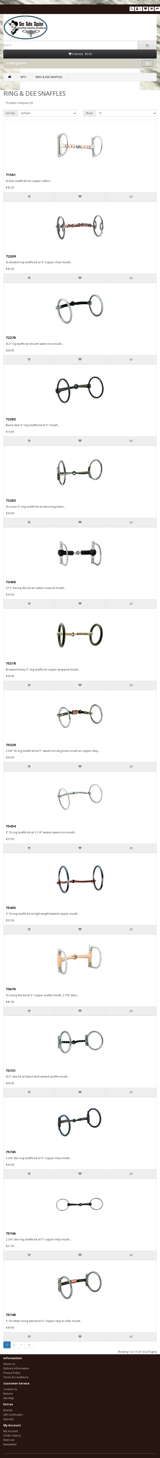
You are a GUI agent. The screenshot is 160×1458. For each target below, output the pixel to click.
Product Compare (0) (19, 103)
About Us (9, 1364)
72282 (11, 419)
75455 (11, 907)
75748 (11, 1314)
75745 (11, 1152)
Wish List (8, 1440)
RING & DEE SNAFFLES (49, 77)
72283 (11, 500)
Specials (8, 1419)
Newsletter (10, 1444)
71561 (11, 174)
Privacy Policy (11, 1373)
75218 (11, 663)
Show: (89, 113)
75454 (11, 826)
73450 (11, 582)
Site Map (8, 1398)
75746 (11, 1233)
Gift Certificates (13, 1415)
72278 (11, 337)
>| (29, 1345)
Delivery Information (16, 1368)
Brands (7, 1410)
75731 (11, 1070)
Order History (12, 1435)
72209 (11, 256)
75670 (11, 989)
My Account (10, 1431)
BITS (23, 77)
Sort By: (10, 113)
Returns (8, 1394)
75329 (11, 745)
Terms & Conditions (15, 1377)
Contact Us (10, 1389)
